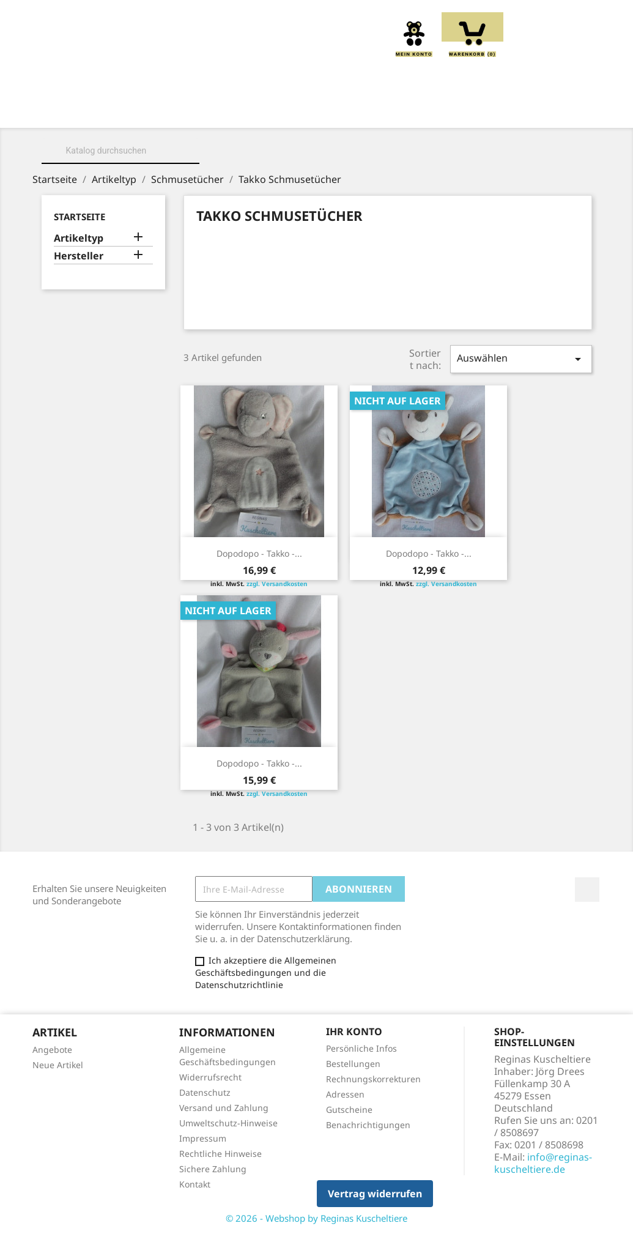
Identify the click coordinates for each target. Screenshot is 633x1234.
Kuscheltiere (214, 110)
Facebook (587, 889)
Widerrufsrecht (210, 1077)
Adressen (345, 1094)
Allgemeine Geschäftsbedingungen (227, 1056)
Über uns (133, 110)
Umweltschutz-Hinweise (228, 1123)
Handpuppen (440, 110)
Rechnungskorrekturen (373, 1079)
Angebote (52, 1049)
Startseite (79, 216)
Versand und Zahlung (223, 1107)
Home (71, 110)
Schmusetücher (535, 110)
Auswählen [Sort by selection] (521, 358)
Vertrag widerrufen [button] (375, 1193)
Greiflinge (357, 110)
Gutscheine (349, 1109)
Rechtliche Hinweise (220, 1153)
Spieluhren (316, 124)
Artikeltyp (78, 238)
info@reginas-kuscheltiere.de (543, 1163)
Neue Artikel (57, 1065)
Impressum (202, 1138)
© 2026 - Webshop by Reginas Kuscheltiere (316, 1218)
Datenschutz (205, 1092)
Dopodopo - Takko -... (259, 553)
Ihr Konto (354, 1031)
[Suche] (120, 150)
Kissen (289, 110)
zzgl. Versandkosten (277, 583)
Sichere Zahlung (212, 1169)
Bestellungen (353, 1063)
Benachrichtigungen (368, 1125)
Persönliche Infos (361, 1048)
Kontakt (194, 1184)
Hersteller (78, 256)
